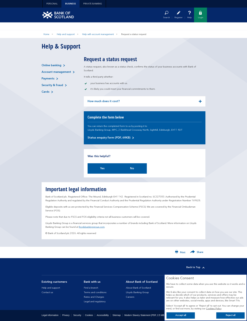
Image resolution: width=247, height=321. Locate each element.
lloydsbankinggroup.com (92, 227)
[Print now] (180, 252)
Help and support (66, 34)
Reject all (230, 315)
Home (46, 34)
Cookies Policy (213, 309)
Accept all (180, 315)
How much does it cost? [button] (103, 103)
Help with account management (98, 34)
